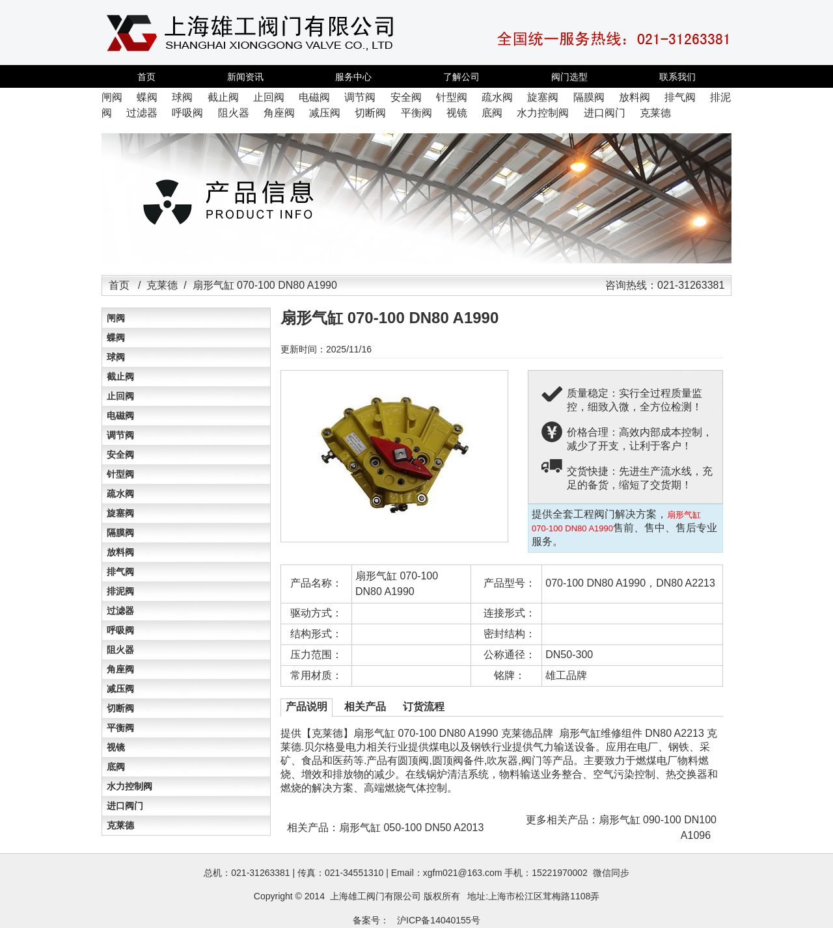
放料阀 (120, 552)
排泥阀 (120, 591)
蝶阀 (116, 337)
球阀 (116, 357)
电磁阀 (120, 415)
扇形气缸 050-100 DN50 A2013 (411, 827)
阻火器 (120, 649)
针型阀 (120, 474)
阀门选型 (569, 77)
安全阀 (120, 454)
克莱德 (162, 285)
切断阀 (120, 708)
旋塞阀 (120, 513)
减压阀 (120, 688)
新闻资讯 (245, 77)
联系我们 (677, 77)
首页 (146, 77)
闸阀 (116, 318)
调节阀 (120, 435)
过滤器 (120, 610)
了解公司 (461, 77)
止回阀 (120, 396)
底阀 (116, 767)
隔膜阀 (120, 532)
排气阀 (120, 571)
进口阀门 (125, 806)
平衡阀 (120, 728)
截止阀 (120, 376)
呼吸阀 (120, 630)
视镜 (116, 747)
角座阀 (120, 669)
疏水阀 (120, 493)
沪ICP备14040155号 (438, 920)
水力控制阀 (129, 786)
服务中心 (353, 77)
